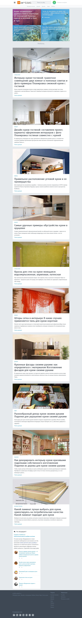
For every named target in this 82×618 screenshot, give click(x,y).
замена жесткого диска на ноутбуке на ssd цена (24, 536)
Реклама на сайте (65, 599)
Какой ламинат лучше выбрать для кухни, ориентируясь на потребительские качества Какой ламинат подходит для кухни (38, 512)
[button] (15, 2)
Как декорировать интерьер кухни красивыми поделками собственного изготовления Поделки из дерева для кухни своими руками (40, 463)
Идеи (48, 6)
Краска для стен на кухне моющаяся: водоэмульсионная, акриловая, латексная (37, 273)
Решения (16, 457)
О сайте (63, 595)
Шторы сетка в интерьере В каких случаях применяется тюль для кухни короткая (38, 319)
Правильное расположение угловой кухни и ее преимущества (40, 180)
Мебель (53, 6)
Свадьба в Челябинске (19, 534)
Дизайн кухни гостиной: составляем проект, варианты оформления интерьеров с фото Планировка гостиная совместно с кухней (38, 132)
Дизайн (38, 6)
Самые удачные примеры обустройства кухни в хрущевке (40, 227)
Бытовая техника (31, 6)
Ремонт (16, 126)
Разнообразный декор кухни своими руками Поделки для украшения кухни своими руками (40, 415)
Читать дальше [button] (18, 95)
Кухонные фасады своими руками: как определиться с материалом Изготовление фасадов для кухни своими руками (38, 367)
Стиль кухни (17, 74)
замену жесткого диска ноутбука (28, 542)
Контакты (63, 597)
